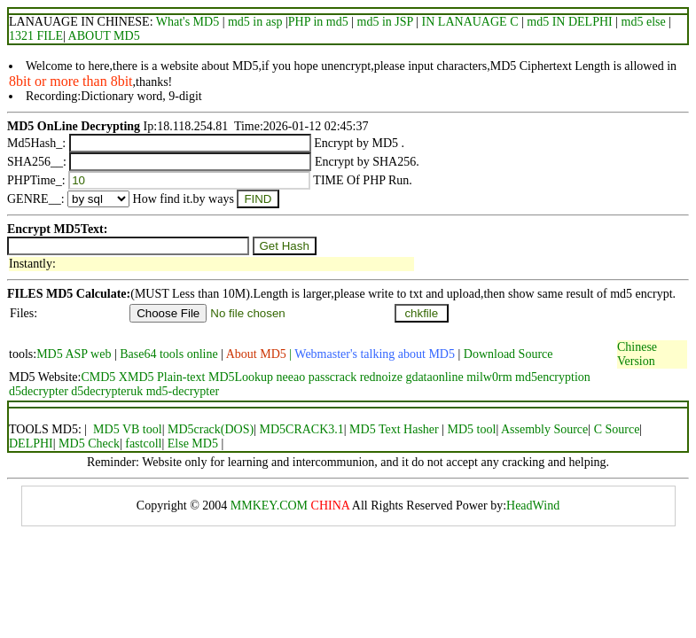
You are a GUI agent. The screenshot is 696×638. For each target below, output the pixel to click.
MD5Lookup (240, 377)
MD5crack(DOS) (211, 429)
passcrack (332, 377)
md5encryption (552, 377)
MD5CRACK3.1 (301, 429)
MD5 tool (472, 429)
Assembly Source (544, 429)
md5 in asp (255, 21)
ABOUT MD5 (103, 36)
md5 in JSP (385, 21)
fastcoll (143, 443)
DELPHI (31, 443)
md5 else (644, 21)
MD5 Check (89, 443)
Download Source (508, 354)
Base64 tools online (168, 354)
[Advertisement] (330, 331)
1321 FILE (36, 36)
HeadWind (532, 505)
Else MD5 (195, 443)
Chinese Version (637, 354)
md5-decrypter (182, 391)
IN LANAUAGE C (470, 21)
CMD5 (98, 377)
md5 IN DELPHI (569, 21)
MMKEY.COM (269, 505)
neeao (291, 377)
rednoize (381, 377)
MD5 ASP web (75, 354)
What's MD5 (187, 21)
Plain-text (181, 377)
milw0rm (489, 377)
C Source (617, 429)
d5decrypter (38, 391)
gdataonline (434, 377)
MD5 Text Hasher (394, 429)
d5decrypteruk (107, 391)
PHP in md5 (318, 21)
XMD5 (136, 377)
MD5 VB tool (127, 429)
